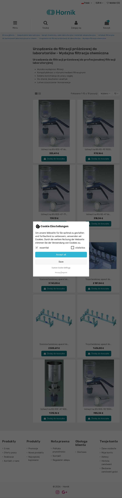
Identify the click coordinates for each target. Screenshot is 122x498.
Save (61, 261)
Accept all (61, 254)
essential (42, 247)
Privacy (58, 273)
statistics (78, 247)
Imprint (64, 273)
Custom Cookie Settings (61, 268)
